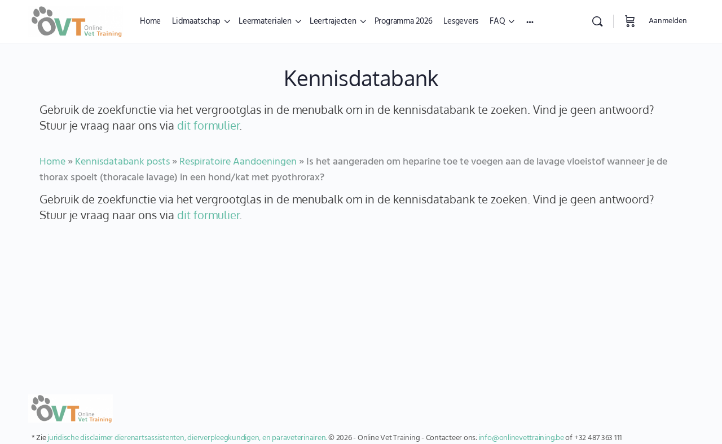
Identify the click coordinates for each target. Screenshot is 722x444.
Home (52, 162)
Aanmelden (668, 21)
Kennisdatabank (361, 77)
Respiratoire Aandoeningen (238, 162)
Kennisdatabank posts (122, 162)
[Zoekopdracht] (597, 21)
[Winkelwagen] (630, 21)
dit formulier (208, 125)
